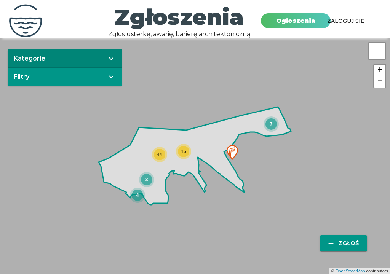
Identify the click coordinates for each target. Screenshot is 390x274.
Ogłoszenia (295, 20)
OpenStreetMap (350, 271)
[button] (232, 152)
